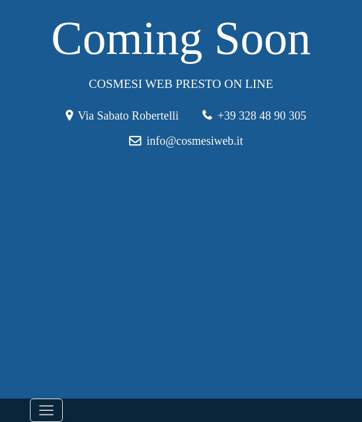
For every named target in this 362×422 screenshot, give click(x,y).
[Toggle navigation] (46, 410)
